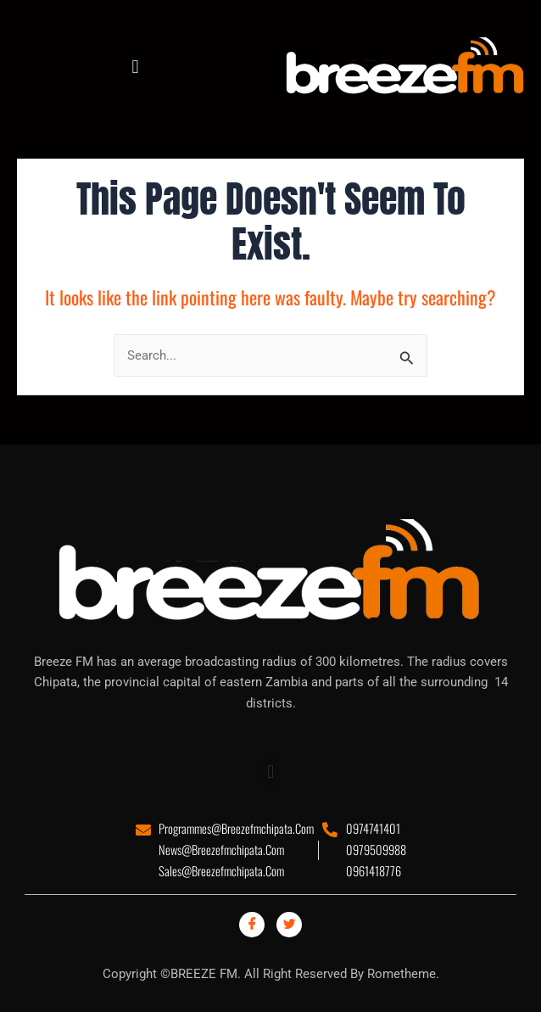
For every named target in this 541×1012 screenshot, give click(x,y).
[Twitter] (289, 924)
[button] (135, 67)
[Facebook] (252, 924)
